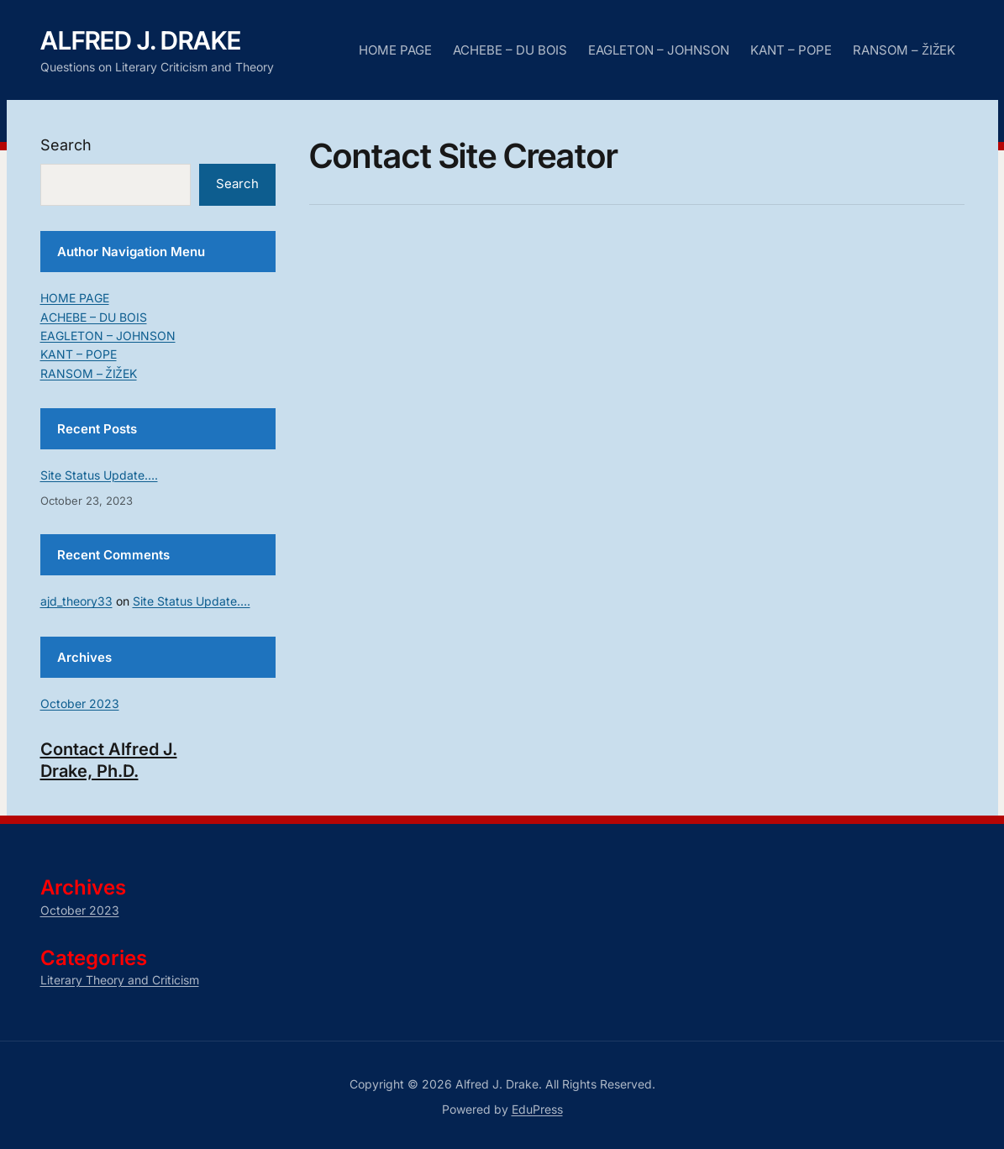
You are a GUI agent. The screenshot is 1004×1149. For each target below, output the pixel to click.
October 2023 (79, 703)
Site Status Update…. (99, 475)
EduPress (537, 1109)
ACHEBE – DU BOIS (510, 50)
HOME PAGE (395, 50)
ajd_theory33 (76, 601)
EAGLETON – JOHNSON (658, 50)
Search (66, 145)
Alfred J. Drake (140, 40)
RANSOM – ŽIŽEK (904, 50)
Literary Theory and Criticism (119, 980)
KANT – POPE (791, 50)
